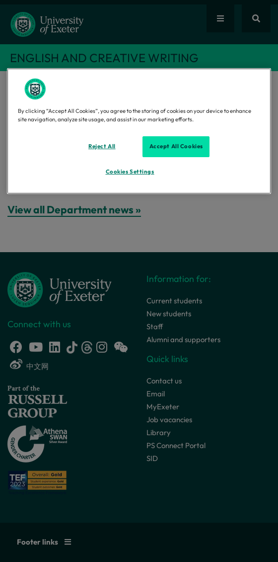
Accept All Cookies (176, 146)
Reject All (102, 146)
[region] (139, 131)
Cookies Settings (130, 171)
